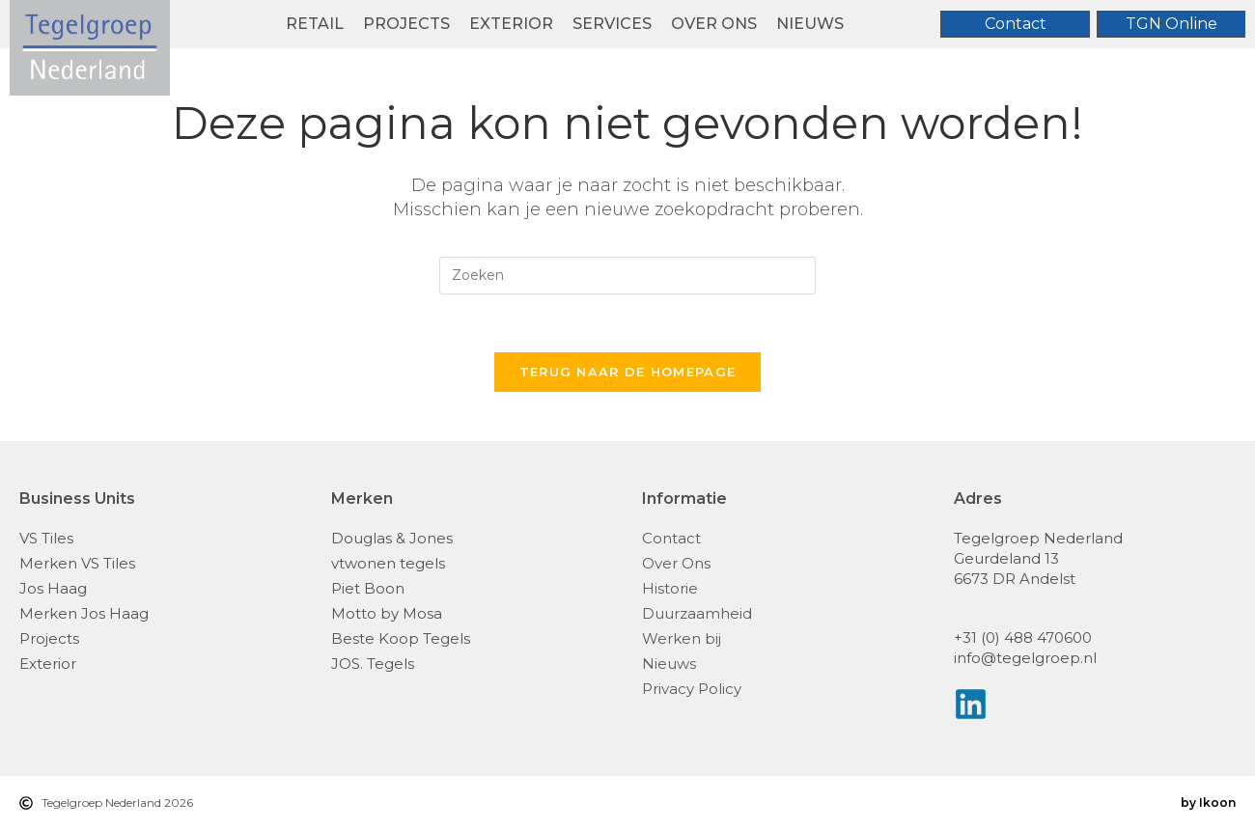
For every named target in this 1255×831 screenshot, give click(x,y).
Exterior (511, 23)
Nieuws (810, 23)
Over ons (714, 23)
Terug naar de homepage (628, 372)
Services (612, 23)
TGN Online (1171, 23)
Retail (315, 23)
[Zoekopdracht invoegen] (627, 275)
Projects (406, 23)
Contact (1015, 23)
